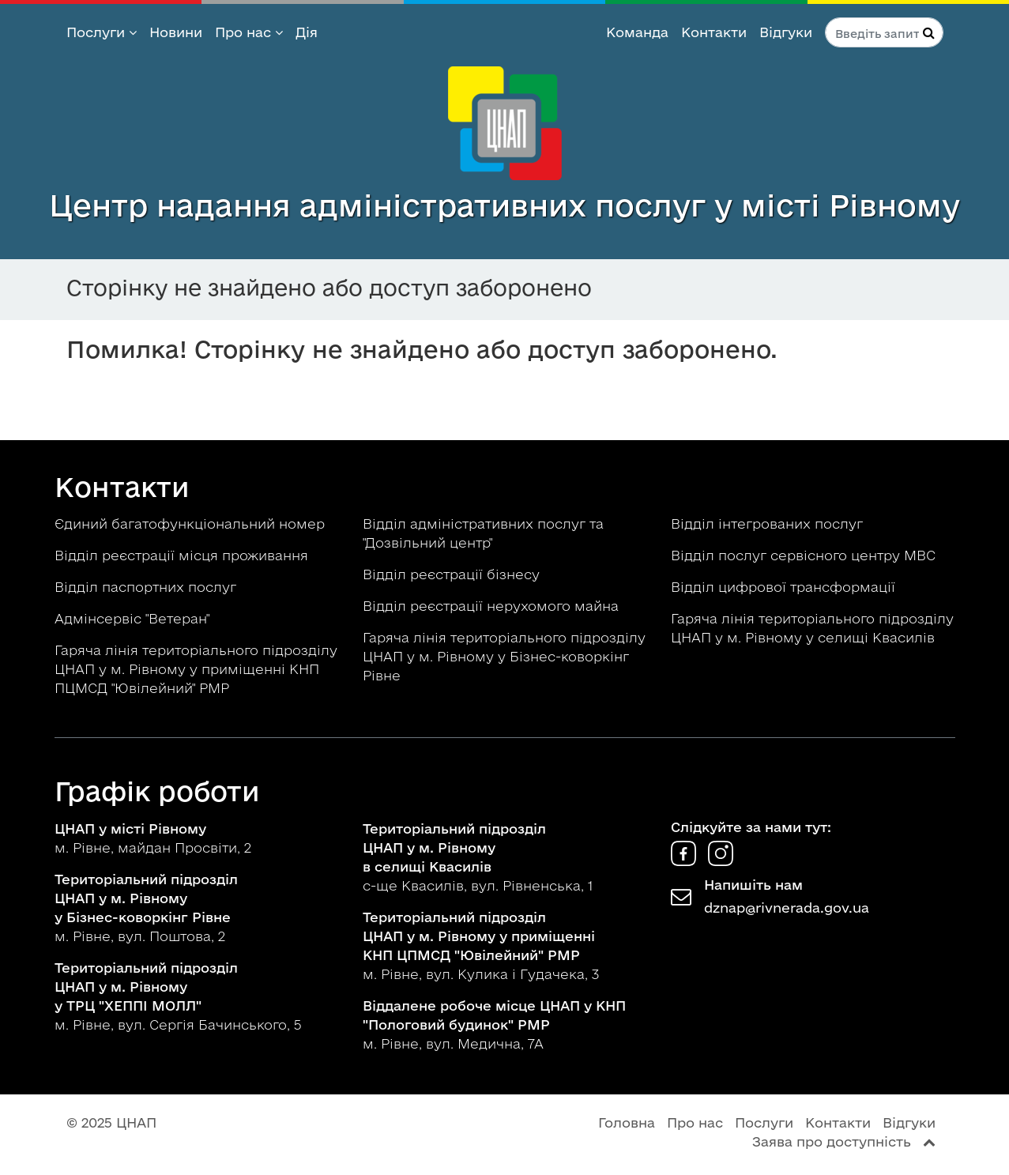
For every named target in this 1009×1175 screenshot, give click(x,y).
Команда (637, 32)
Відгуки (785, 32)
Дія (307, 32)
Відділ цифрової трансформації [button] (785, 586)
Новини (175, 32)
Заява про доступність (831, 1141)
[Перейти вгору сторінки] (929, 1141)
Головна (626, 1122)
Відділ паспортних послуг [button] (147, 586)
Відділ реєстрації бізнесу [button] (453, 574)
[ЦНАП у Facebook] (685, 860)
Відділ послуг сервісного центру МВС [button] (805, 555)
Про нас (249, 32)
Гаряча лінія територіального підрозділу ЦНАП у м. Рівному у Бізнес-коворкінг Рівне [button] (504, 656)
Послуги (101, 32)
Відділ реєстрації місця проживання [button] (183, 555)
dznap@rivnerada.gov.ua (786, 907)
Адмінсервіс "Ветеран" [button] (134, 618)
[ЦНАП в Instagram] (720, 860)
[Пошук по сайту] (884, 32)
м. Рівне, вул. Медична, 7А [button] (494, 1024)
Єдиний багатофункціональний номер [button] (192, 523)
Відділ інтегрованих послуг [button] (769, 523)
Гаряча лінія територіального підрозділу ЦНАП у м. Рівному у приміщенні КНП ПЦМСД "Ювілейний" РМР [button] (196, 668)
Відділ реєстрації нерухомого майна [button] (493, 605)
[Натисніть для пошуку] (928, 32)
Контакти (714, 32)
